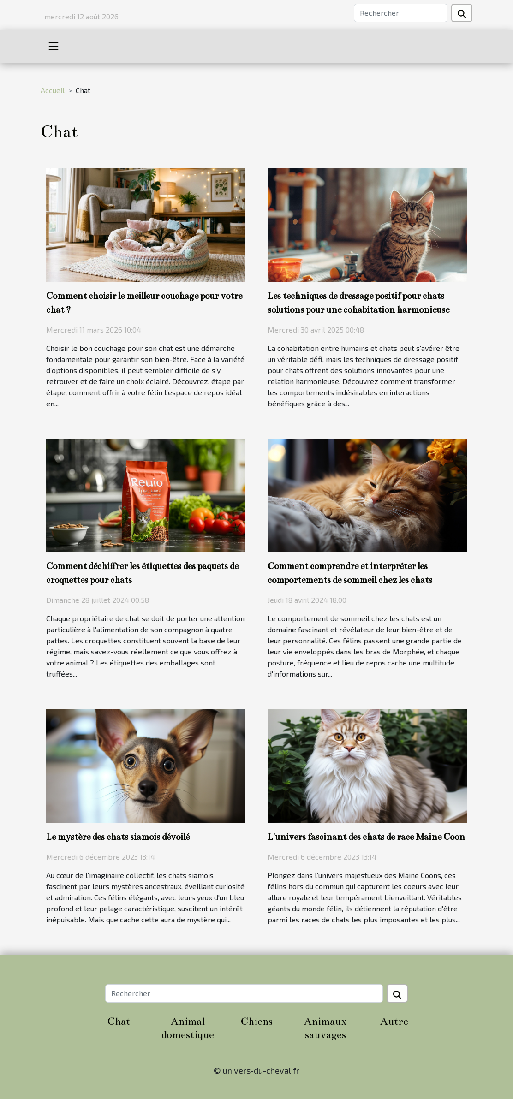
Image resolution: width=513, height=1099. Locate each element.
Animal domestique (187, 1028)
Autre (394, 1021)
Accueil (53, 90)
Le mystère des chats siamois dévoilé (118, 837)
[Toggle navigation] (53, 46)
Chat (118, 1021)
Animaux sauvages (325, 1028)
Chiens (257, 1021)
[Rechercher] (400, 13)
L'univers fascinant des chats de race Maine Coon (366, 837)
